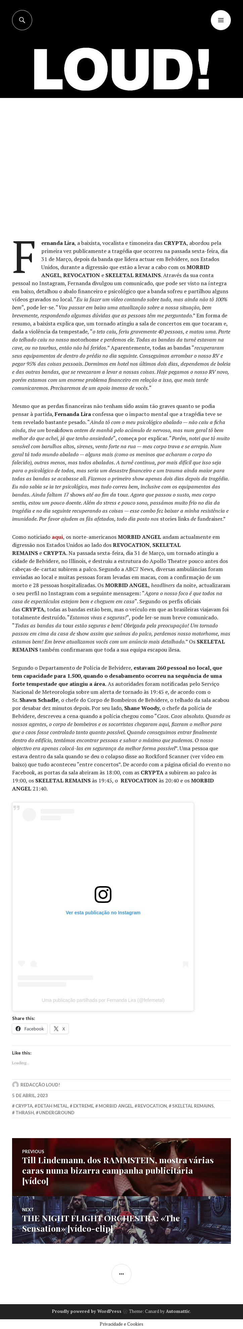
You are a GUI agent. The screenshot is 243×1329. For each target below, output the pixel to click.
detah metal (53, 1106)
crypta (24, 1106)
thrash (24, 1112)
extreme (83, 1106)
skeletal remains (193, 1106)
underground (57, 1112)
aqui (57, 537)
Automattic (178, 1311)
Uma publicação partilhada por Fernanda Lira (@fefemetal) (103, 1000)
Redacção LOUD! (40, 1084)
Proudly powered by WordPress (87, 1311)
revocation (152, 1106)
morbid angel (116, 1106)
